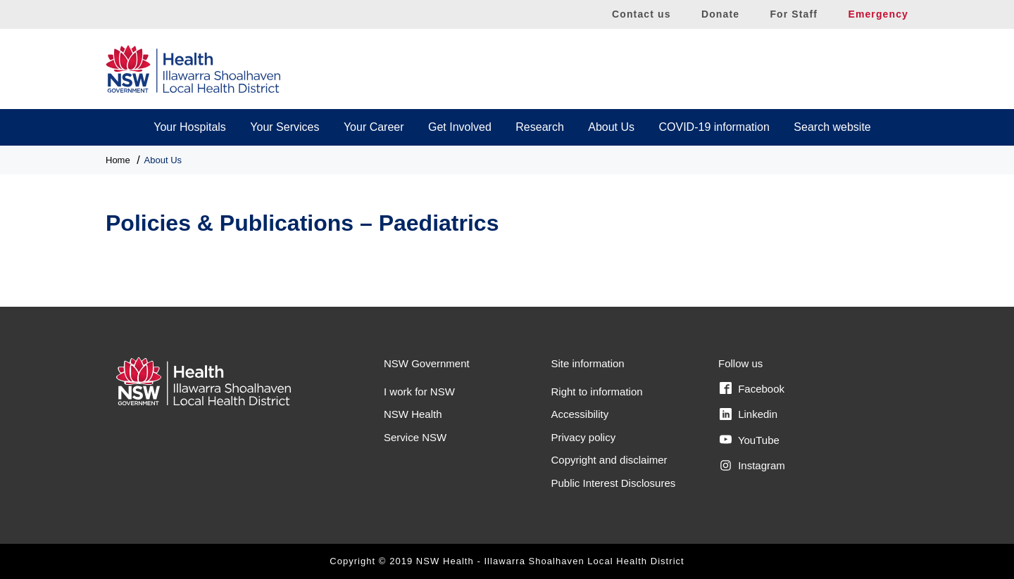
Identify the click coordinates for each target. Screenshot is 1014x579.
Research (539, 127)
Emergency (878, 14)
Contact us (641, 14)
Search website (832, 127)
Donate (720, 14)
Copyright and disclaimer (609, 460)
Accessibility (580, 414)
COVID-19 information (714, 127)
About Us (611, 127)
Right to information (597, 391)
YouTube (750, 439)
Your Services (284, 127)
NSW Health (413, 414)
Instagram (752, 465)
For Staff (794, 14)
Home (118, 160)
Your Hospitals (190, 127)
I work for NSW (419, 391)
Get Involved (460, 127)
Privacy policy (583, 437)
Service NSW (415, 437)
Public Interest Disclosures (613, 483)
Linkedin (748, 414)
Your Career (374, 127)
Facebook (752, 388)
